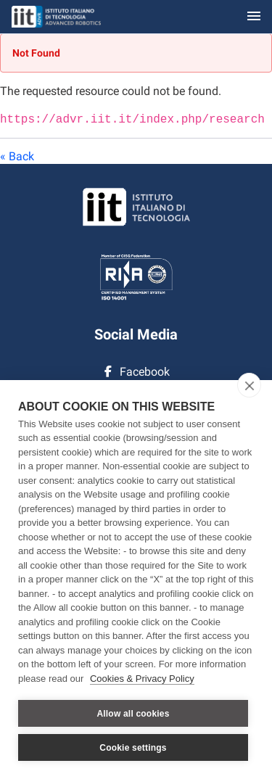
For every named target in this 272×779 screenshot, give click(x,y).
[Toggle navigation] (254, 17)
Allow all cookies (132, 714)
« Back (17, 155)
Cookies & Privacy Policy (142, 678)
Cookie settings (132, 748)
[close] (249, 385)
